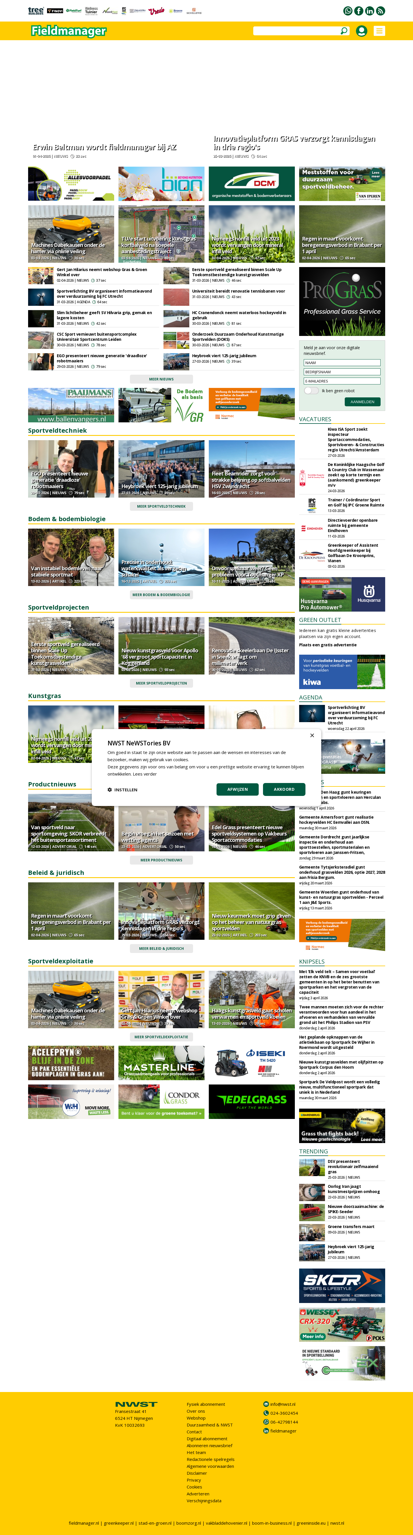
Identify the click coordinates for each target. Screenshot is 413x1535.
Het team (196, 1452)
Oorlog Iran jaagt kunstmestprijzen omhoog (354, 1189)
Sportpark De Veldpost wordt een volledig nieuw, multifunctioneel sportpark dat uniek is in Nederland (339, 1087)
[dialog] (206, 767)
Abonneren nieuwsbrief (209, 1445)
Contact (194, 1432)
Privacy (194, 1480)
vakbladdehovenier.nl (226, 1523)
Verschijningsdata (204, 1500)
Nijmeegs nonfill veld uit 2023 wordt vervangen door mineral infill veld (247, 245)
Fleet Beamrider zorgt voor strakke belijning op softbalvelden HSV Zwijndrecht (251, 480)
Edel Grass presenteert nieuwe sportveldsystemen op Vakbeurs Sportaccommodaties (249, 833)
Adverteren (198, 1494)
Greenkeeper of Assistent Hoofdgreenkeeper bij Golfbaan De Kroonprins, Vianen (353, 552)
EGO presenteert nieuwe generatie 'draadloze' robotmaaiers (102, 358)
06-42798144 (284, 1422)
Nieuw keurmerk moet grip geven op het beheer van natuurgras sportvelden (251, 922)
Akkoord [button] (284, 789)
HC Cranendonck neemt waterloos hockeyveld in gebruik (239, 315)
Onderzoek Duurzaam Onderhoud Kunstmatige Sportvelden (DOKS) (238, 336)
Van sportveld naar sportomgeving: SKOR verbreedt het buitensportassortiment (68, 833)
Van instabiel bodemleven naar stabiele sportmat (66, 571)
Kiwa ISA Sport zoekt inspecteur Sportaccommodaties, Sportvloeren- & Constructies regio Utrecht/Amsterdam (356, 439)
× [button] (312, 736)
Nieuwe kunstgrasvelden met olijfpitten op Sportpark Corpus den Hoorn (341, 1064)
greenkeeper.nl (119, 1523)
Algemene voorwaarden (210, 1466)
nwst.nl (337, 1523)
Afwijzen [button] (237, 789)
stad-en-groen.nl (155, 1523)
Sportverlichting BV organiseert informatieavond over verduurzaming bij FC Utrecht (104, 293)
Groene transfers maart (351, 1226)
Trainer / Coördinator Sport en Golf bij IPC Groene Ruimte (356, 502)
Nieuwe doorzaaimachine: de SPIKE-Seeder (356, 1209)
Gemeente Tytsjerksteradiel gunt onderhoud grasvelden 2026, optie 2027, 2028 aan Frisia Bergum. (342, 872)
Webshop (196, 1418)
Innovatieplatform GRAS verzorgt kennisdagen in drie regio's (294, 142)
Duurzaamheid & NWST (210, 1425)
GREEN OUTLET (320, 620)
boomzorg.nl (188, 1523)
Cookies (194, 1487)
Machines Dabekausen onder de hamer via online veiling (68, 248)
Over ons (196, 1411)
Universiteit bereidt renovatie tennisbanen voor (238, 291)
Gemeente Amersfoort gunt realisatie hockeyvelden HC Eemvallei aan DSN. (336, 819)
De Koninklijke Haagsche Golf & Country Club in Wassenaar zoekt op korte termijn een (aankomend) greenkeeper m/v (356, 475)
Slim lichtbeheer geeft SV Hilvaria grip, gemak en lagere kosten (104, 315)
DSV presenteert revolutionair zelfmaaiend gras (353, 1166)
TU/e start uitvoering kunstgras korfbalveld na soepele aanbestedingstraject (158, 245)
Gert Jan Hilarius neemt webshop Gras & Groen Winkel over (102, 272)
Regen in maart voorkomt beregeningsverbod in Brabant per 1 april (342, 245)
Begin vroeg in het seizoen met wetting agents (157, 836)
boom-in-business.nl (272, 1523)
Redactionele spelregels (211, 1459)
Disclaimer (197, 1473)
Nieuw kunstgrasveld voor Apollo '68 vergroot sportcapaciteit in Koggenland (159, 656)
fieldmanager (283, 1431)
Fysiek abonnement (206, 1404)
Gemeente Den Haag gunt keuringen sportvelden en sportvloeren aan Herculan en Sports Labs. (340, 797)
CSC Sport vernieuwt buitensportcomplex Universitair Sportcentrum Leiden (97, 336)
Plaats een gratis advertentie (328, 644)
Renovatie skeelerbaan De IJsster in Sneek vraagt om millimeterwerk (250, 656)
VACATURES (315, 419)
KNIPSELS (312, 961)
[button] (122, 789)
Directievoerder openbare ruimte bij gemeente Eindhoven (353, 525)
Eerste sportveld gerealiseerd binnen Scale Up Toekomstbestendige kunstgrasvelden (237, 272)
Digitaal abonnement (207, 1438)
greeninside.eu (311, 1523)
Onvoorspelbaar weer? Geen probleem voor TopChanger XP (248, 571)
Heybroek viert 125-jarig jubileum (224, 355)
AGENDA (310, 697)
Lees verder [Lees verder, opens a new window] (145, 774)
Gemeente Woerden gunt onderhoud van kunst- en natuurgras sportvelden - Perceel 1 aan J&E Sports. (341, 897)
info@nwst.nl (282, 1404)
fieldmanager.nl (84, 1523)
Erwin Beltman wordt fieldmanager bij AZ (104, 147)
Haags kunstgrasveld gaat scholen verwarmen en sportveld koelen (252, 1013)
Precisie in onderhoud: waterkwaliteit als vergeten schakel (153, 568)
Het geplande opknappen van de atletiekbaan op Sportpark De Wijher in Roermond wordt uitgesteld (337, 1042)
